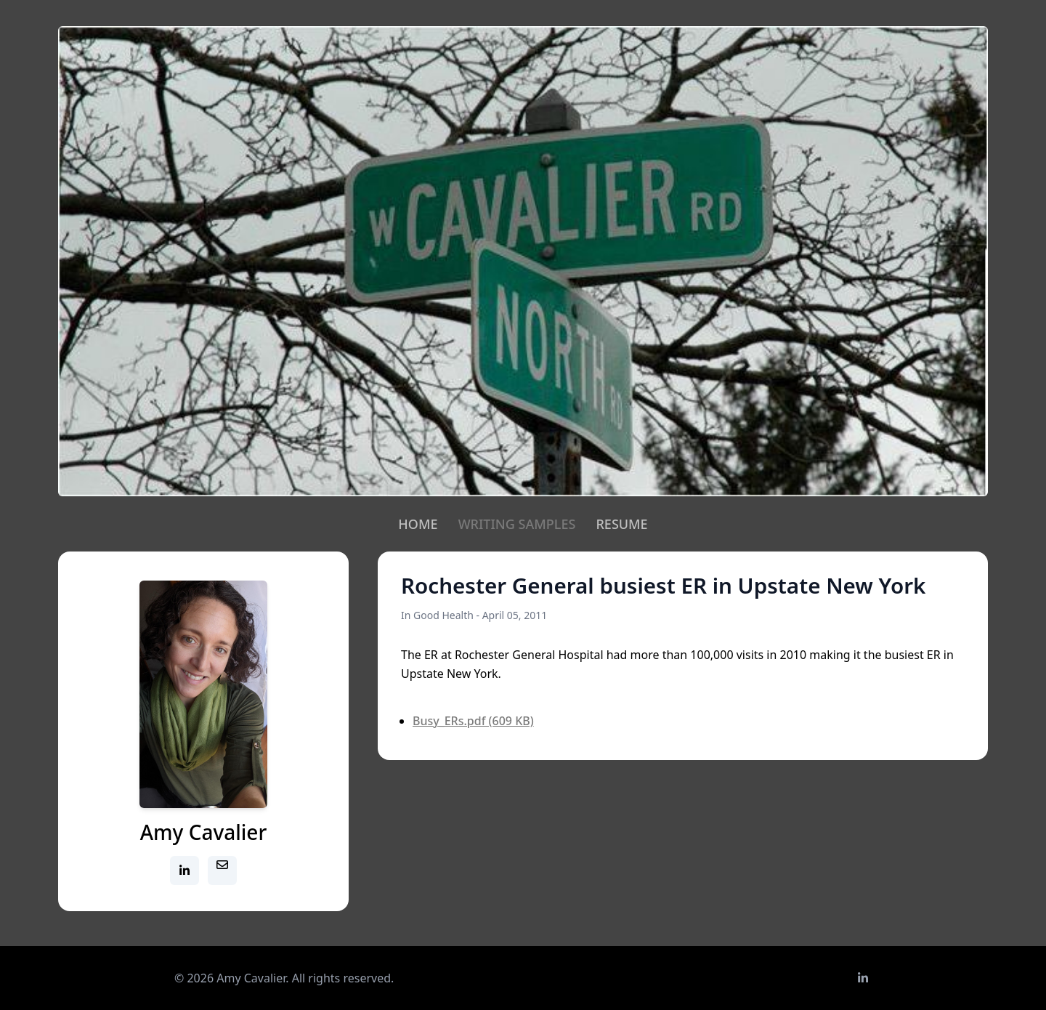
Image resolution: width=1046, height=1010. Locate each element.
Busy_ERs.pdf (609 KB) (473, 721)
